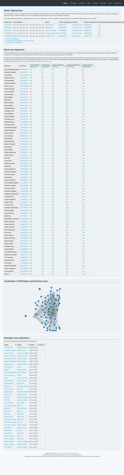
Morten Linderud (22, 380)
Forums (81, 3)
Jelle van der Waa (22, 356)
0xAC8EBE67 (24, 199)
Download (118, 3)
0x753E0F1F (24, 78)
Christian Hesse (76, 27)
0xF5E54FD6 (24, 274)
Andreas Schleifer (22, 447)
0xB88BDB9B (8, 36)
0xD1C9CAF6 (24, 97)
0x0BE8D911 (24, 180)
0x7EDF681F (24, 265)
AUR (110, 3)
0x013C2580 (24, 185)
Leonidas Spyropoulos (51, 33)
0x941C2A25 (24, 94)
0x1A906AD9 (24, 144)
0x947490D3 (24, 216)
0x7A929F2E (24, 91)
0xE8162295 (24, 246)
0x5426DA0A (88, 33)
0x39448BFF (24, 177)
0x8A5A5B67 (24, 108)
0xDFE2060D (24, 127)
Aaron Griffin (65, 453)
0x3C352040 (24, 89)
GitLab (95, 3)
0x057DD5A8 (24, 166)
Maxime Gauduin (77, 30)
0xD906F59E (24, 174)
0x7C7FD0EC (63, 33)
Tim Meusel (8, 447)
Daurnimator (20, 383)
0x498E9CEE (88, 27)
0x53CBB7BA (24, 263)
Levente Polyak (49, 25)
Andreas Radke (9, 380)
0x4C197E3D (62, 36)
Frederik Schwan (77, 33)
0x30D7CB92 (24, 158)
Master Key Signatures (13, 39)
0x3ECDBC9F (25, 86)
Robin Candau (76, 36)
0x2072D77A (24, 254)
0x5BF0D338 (62, 27)
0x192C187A (24, 147)
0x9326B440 (24, 213)
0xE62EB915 (24, 252)
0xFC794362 (24, 119)
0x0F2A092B (24, 80)
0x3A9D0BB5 (62, 30)
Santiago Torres (21, 361)
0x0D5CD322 (24, 136)
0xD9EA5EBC (25, 169)
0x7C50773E (24, 188)
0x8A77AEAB (24, 171)
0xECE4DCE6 (25, 268)
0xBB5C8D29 (24, 232)
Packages (73, 3)
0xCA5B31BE (24, 271)
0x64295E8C (24, 116)
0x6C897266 (24, 69)
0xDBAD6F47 (24, 133)
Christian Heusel (50, 36)
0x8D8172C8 (62, 25)
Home (65, 3)
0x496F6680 (24, 111)
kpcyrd (19, 367)
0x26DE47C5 (24, 224)
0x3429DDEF (24, 219)
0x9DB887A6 (24, 260)
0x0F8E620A (24, 102)
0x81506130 (87, 30)
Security (103, 3)
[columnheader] (12, 66)
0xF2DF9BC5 (24, 138)
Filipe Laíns (8, 386)
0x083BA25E (24, 113)
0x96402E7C (24, 83)
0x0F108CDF (24, 183)
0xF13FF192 (24, 72)
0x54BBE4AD (24, 249)
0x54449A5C (24, 235)
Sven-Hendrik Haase (10, 372)
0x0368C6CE (24, 257)
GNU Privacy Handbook (26, 61)
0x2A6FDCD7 (8, 33)
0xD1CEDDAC (25, 205)
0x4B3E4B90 (24, 230)
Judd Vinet (59, 453)
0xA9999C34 (87, 25)
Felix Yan (19, 389)
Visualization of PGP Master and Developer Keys (20, 40)
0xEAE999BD (24, 75)
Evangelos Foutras (77, 25)
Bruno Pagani (21, 403)
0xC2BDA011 (24, 155)
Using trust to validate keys (43, 61)
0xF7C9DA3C (24, 130)
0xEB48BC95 (24, 141)
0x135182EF (24, 202)
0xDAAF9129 (24, 105)
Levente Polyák (74, 453)
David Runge (49, 27)
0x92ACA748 (88, 36)
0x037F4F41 (8, 30)
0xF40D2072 (24, 196)
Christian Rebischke (10, 358)
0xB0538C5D (24, 194)
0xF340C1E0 (24, 152)
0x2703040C (24, 100)
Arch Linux (10, 3)
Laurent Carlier (9, 347)
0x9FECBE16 (24, 227)
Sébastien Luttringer (23, 347)
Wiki (88, 3)
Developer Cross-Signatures (14, 42)
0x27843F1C (8, 25)
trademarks (67, 454)
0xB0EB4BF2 (24, 160)
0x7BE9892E (8, 27)
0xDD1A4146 (24, 241)
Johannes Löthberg (50, 30)
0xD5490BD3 (24, 238)
